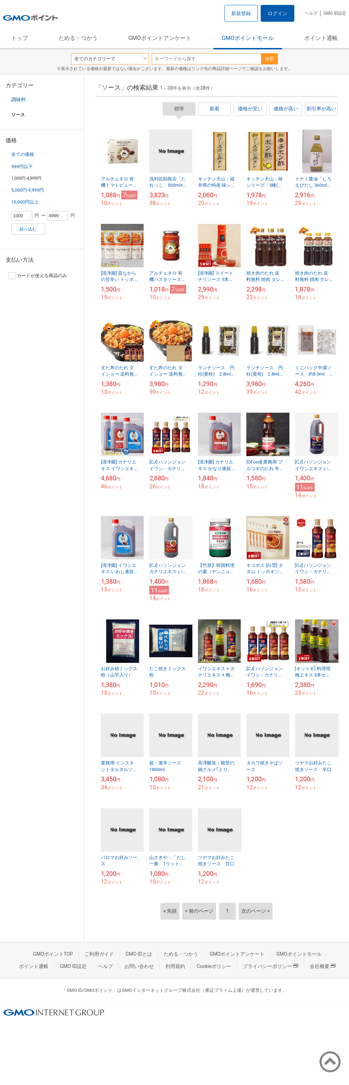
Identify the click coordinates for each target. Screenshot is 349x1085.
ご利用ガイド (99, 954)
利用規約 (175, 966)
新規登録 (241, 13)
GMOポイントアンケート (159, 38)
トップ (19, 38)
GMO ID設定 (334, 13)
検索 (269, 58)
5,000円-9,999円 (27, 190)
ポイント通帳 (321, 38)
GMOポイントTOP (53, 954)
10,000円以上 (25, 202)
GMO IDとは (138, 954)
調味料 (18, 99)
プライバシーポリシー (270, 966)
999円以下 (22, 166)
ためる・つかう (78, 38)
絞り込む (28, 229)
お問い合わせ (139, 966)
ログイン (277, 13)
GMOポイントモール (248, 38)
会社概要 (323, 966)
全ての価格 (22, 154)
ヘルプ (311, 13)
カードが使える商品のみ (37, 275)
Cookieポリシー (214, 966)
